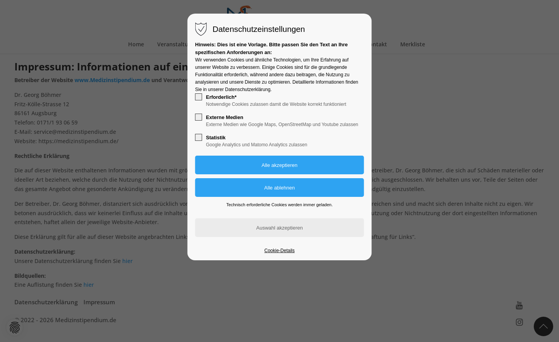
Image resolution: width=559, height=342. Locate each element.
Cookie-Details (279, 250)
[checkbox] (198, 96)
